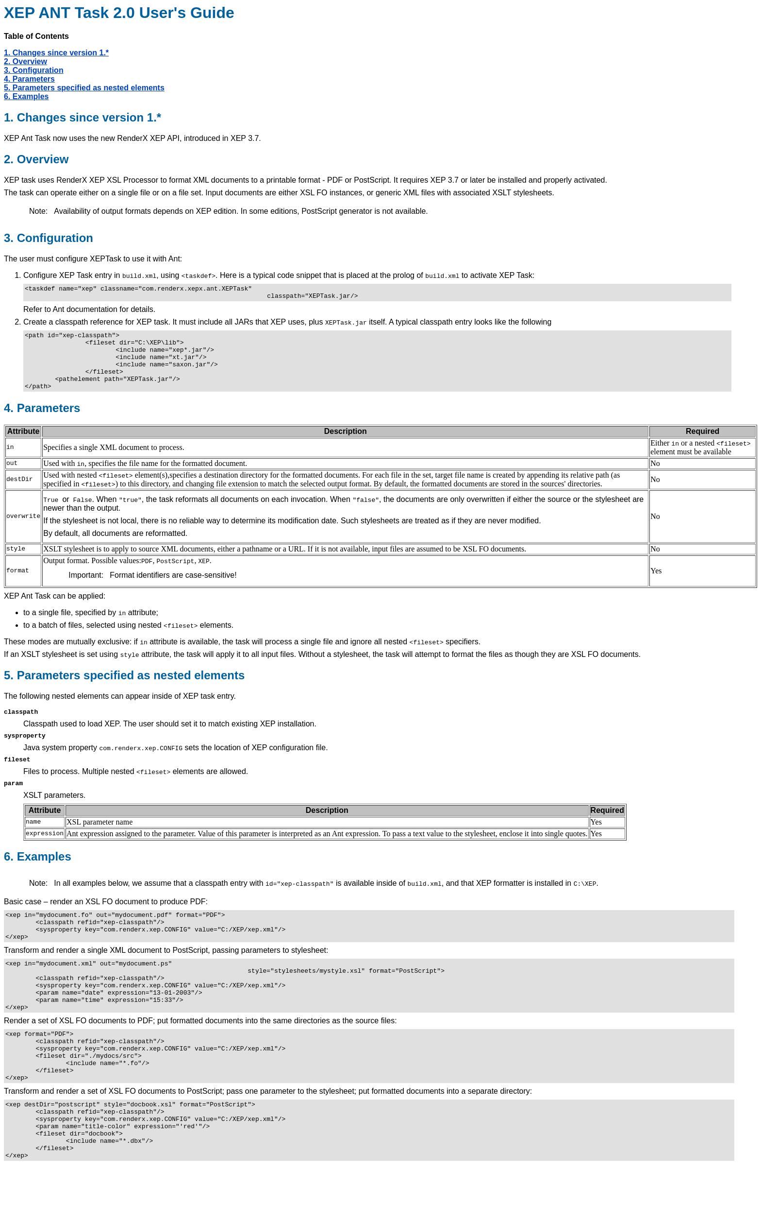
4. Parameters (29, 79)
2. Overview (25, 61)
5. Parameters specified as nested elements (84, 88)
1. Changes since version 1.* (56, 53)
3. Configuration (34, 70)
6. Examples (26, 96)
